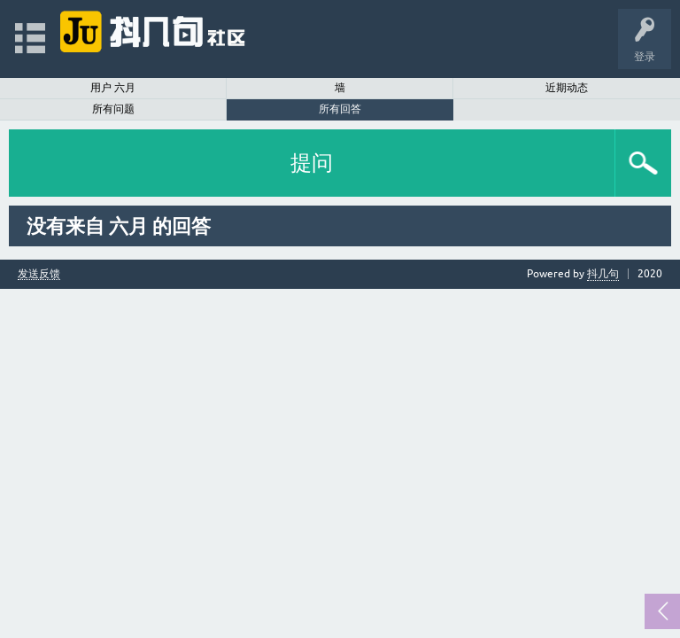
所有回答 (340, 109)
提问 (311, 163)
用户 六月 (112, 88)
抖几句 (603, 274)
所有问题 (113, 109)
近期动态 (566, 88)
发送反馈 (39, 274)
